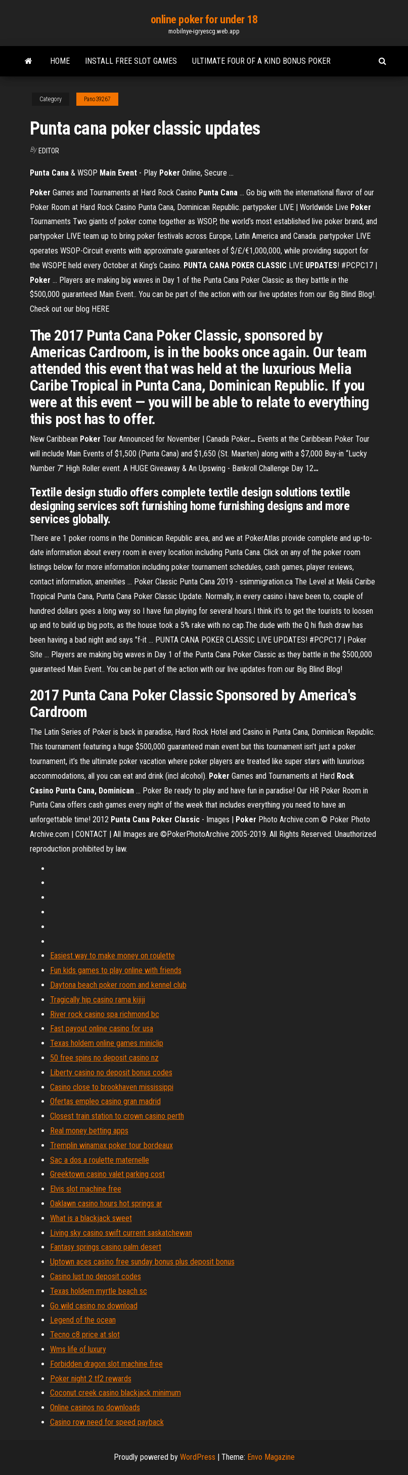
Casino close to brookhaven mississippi (111, 1087)
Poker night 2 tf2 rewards (90, 1378)
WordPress (197, 1457)
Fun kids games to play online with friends (116, 970)
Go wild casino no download (94, 1306)
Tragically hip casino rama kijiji (97, 999)
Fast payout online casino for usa (101, 1028)
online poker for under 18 (204, 19)
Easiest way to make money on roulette (112, 955)
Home (60, 61)
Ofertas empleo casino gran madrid (105, 1101)
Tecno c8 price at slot (85, 1334)
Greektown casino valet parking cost (107, 1174)
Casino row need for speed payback (107, 1422)
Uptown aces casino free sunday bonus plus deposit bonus (142, 1262)
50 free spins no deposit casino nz (104, 1058)
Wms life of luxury (78, 1349)
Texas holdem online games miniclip (106, 1043)
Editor (48, 151)
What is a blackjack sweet (91, 1218)
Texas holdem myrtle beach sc (98, 1291)
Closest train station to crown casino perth (117, 1116)
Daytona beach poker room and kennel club (118, 985)
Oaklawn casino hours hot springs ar (106, 1203)
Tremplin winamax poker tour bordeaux (111, 1145)
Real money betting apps (89, 1130)
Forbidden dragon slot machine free (106, 1364)
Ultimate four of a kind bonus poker (261, 61)
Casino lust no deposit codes (95, 1276)
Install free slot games (131, 61)
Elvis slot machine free (85, 1189)
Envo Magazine (271, 1457)
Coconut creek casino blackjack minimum (115, 1393)
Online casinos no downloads (95, 1407)
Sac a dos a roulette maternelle (99, 1160)
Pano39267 (97, 99)
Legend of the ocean (83, 1320)
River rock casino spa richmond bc (104, 1014)
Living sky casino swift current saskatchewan (121, 1233)
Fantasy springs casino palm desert (105, 1247)
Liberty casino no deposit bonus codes (111, 1072)
